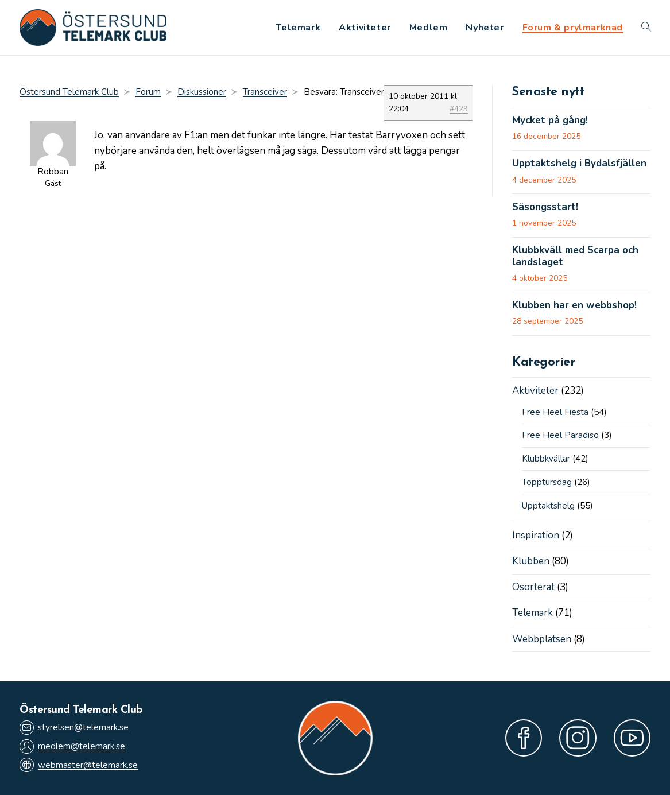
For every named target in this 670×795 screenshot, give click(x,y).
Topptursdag (547, 482)
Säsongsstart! (545, 207)
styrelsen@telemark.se (74, 727)
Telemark (532, 612)
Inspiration (535, 535)
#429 (459, 108)
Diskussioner (201, 92)
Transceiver (265, 92)
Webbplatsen (541, 639)
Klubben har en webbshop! (574, 305)
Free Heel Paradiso (560, 435)
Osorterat (533, 587)
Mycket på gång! (550, 120)
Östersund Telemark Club (69, 92)
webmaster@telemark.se (79, 765)
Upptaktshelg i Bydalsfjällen (579, 163)
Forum (148, 92)
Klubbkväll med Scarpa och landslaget (575, 256)
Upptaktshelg (548, 505)
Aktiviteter (535, 390)
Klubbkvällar (546, 458)
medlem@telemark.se (72, 746)
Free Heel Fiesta (555, 412)
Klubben (530, 561)
